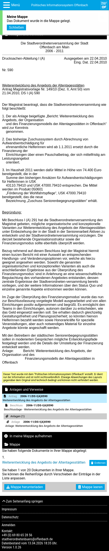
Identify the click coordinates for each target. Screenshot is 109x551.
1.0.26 (17, 547)
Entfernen (98, 462)
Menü (15, 5)
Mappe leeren (90, 487)
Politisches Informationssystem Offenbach (59, 5)
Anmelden (8, 525)
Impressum (9, 509)
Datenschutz (10, 517)
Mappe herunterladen (24, 487)
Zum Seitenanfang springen (22, 501)
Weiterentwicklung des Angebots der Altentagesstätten (43, 462)
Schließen (16, 26)
